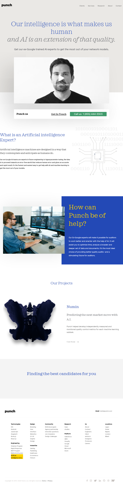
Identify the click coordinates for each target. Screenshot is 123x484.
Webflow (115, 481)
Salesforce (68, 437)
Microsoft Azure (68, 449)
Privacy (50, 481)
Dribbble (108, 481)
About (110, 6)
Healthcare (33, 453)
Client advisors (88, 435)
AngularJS (14, 434)
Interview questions (51, 432)
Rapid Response (16, 448)
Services (91, 6)
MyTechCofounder (17, 453)
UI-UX (32, 436)
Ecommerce (34, 455)
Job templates (50, 434)
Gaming (32, 448)
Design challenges (51, 436)
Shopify (67, 441)
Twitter (95, 481)
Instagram (91, 481)
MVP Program (15, 451)
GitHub (104, 481)
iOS (12, 427)
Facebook (87, 481)
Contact (118, 6)
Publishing (33, 451)
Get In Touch (58, 114)
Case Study (73, 342)
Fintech (32, 458)
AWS (66, 439)
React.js (13, 439)
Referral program (50, 427)
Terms (44, 481)
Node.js (13, 436)
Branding (33, 427)
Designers (88, 439)
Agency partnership (51, 429)
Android (13, 429)
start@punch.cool (104, 411)
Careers (87, 443)
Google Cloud (67, 445)
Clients (82, 6)
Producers (88, 441)
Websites (33, 434)
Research (101, 6)
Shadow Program (16, 446)
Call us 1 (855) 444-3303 (88, 114)
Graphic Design (32, 440)
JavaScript (14, 432)
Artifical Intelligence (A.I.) (16, 456)
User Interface (33, 430)
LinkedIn (100, 481)
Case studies (67, 428)
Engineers (88, 432)
